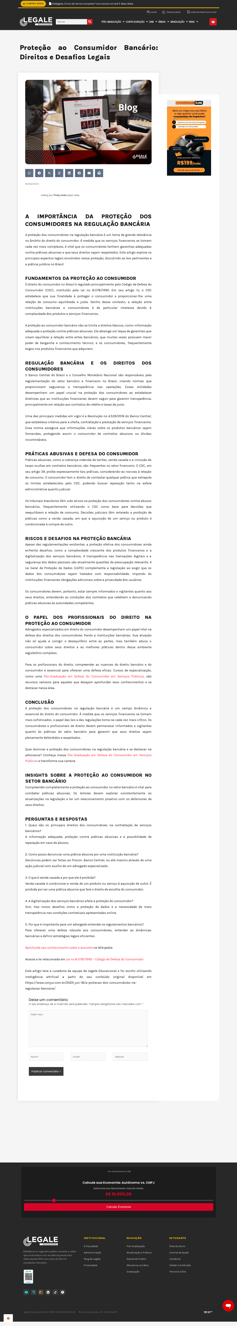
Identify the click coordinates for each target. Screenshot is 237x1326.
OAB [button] (153, 22)
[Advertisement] (118, 1139)
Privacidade (90, 1269)
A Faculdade (91, 1250)
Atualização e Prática (139, 1256)
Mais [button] (193, 22)
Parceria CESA (177, 1276)
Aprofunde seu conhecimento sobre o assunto (59, 948)
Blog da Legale (92, 1263)
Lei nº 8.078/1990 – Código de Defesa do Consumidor (104, 959)
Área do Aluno (177, 1250)
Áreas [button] (163, 22)
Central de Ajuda (179, 1256)
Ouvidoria (174, 1263)
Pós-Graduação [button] (113, 22)
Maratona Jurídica (137, 1269)
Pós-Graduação (136, 1250)
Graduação (133, 1276)
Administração (92, 1256)
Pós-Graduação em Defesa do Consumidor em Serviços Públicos (94, 676)
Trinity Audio (60, 195)
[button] (29, 173)
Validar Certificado (180, 1269)
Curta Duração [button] (137, 22)
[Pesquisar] (89, 21)
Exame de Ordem (136, 1263)
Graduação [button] (178, 22)
